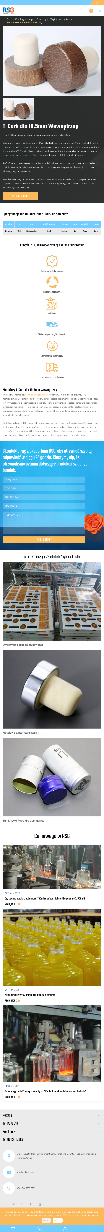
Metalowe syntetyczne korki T (21, 732)
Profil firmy (9, 1132)
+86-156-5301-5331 (19, 1188)
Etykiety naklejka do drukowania (23, 644)
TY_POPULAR (10, 1124)
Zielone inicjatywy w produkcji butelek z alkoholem (30, 995)
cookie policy (78, 1215)
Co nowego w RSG (52, 836)
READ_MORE (12, 904)
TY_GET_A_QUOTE (20, 196)
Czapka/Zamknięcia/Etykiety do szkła (48, 19)
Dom (9, 19)
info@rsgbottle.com (19, 1172)
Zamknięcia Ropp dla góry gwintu (23, 820)
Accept (57, 1220)
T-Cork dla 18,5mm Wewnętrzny (24, 22)
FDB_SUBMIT (44, 540)
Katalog (19, 19)
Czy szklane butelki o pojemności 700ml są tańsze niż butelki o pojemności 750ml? (45, 899)
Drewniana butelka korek (36, 394)
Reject (46, 1220)
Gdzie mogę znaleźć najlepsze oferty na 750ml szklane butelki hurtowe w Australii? (45, 1091)
